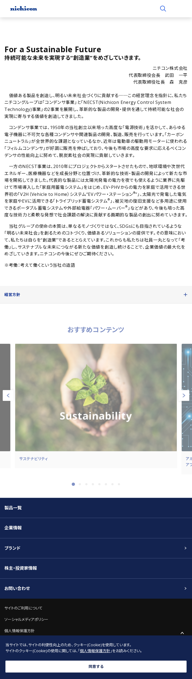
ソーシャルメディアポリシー (26, 619)
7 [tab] (112, 486)
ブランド (12, 548)
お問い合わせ (17, 588)
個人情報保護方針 (19, 630)
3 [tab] (86, 486)
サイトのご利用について (23, 608)
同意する (96, 666)
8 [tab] (119, 486)
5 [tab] (99, 486)
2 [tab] (80, 486)
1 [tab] (73, 486)
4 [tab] (93, 486)
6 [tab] (106, 486)
